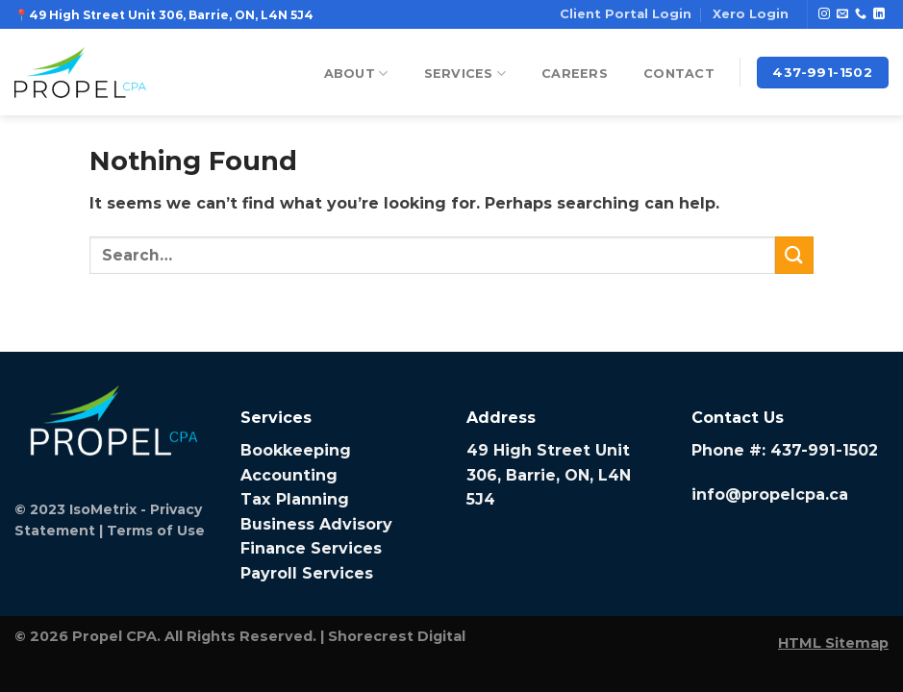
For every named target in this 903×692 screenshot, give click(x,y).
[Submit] (794, 255)
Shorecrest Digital (396, 636)
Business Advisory (316, 524)
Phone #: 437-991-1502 (784, 450)
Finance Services (311, 548)
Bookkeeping (295, 450)
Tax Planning (294, 499)
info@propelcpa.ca (769, 494)
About (356, 73)
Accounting (289, 475)
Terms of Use (156, 530)
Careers (574, 73)
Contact (679, 73)
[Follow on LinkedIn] (879, 14)
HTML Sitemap (833, 643)
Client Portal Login (625, 14)
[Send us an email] (842, 14)
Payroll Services (306, 573)
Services (465, 73)
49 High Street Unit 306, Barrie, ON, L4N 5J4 (548, 474)
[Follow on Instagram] (824, 14)
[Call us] (860, 14)
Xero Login (751, 14)
